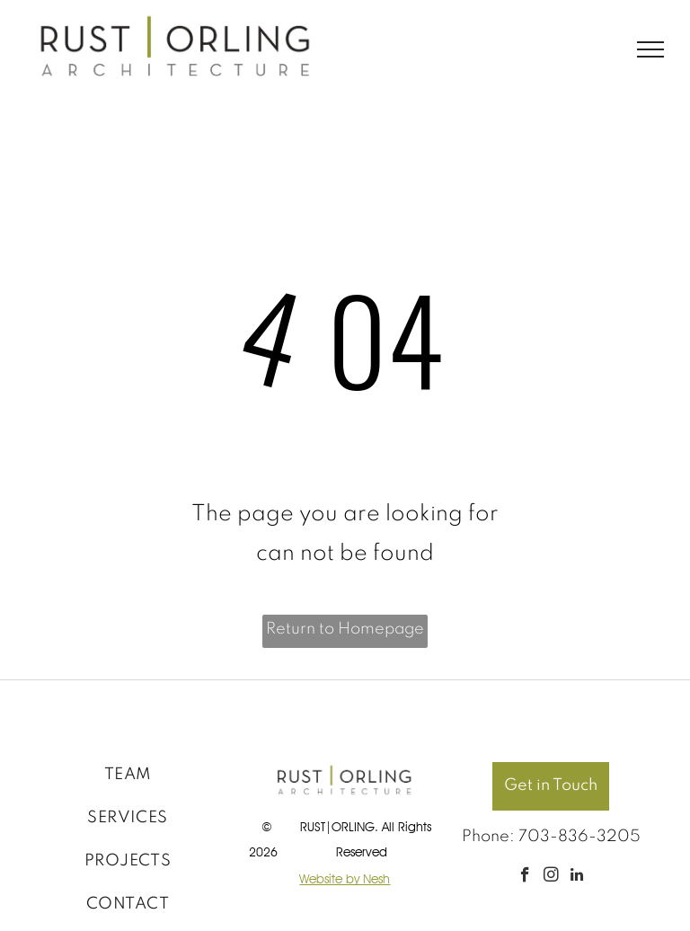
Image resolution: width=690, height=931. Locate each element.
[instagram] (551, 877)
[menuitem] (127, 774)
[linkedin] (577, 877)
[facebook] (525, 877)
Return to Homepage (345, 629)
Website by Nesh (344, 879)
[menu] (650, 49)
